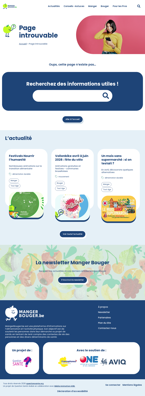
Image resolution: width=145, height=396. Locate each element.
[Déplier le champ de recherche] (139, 6)
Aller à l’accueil (73, 119)
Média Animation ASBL (64, 386)
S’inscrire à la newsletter (72, 280)
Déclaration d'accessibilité (72, 391)
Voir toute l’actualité (72, 234)
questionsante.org (35, 383)
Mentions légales (132, 384)
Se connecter (112, 384)
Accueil (23, 43)
